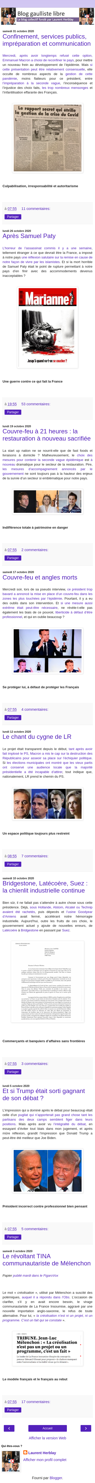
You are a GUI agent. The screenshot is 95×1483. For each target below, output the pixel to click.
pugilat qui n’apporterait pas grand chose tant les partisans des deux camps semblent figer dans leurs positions (47, 1119)
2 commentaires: (34, 550)
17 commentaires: (35, 1402)
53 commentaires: (35, 404)
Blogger (56, 1478)
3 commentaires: (34, 1064)
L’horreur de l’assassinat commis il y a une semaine (47, 248)
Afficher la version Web (47, 1438)
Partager (13, 217)
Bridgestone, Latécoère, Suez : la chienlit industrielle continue (45, 887)
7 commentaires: (34, 856)
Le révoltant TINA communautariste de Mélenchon (47, 1260)
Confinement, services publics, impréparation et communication (47, 40)
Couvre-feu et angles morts (40, 577)
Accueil (47, 1428)
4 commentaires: (34, 709)
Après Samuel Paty (29, 235)
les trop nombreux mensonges (65, 88)
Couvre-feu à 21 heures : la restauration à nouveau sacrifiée (47, 435)
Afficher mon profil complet (44, 1460)
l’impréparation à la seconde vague (31, 83)
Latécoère (10, 930)
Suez (66, 930)
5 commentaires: (34, 1229)
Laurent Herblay (42, 1453)
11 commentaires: (35, 209)
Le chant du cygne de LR (37, 736)
